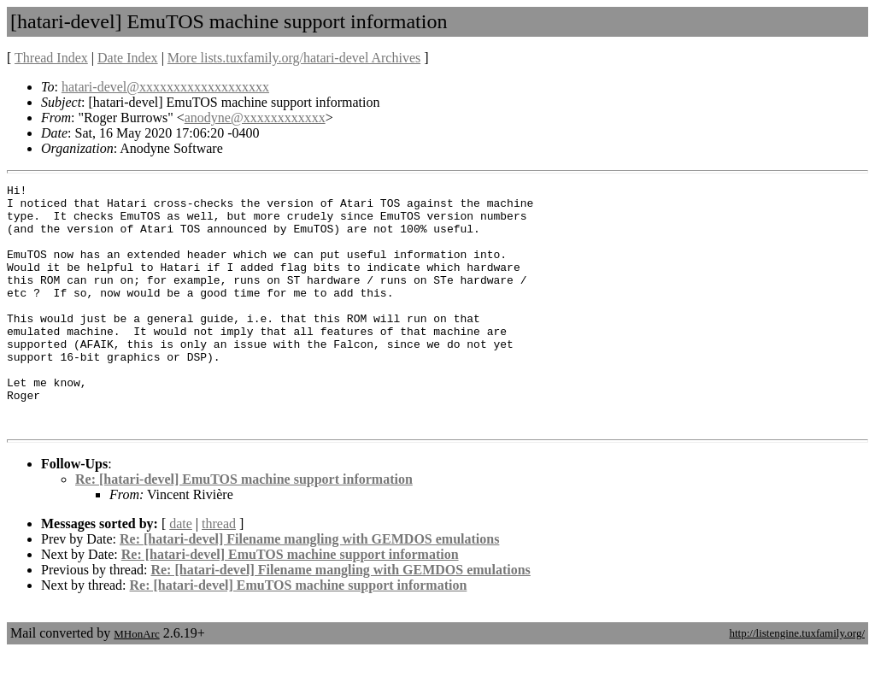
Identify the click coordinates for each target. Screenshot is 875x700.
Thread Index (51, 57)
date (180, 572)
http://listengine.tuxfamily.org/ (797, 681)
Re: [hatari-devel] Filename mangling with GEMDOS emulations (309, 587)
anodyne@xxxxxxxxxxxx (255, 117)
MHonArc (136, 682)
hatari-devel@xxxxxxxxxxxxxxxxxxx (165, 86)
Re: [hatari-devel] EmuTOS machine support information (244, 528)
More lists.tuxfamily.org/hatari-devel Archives (293, 57)
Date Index (127, 57)
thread (219, 572)
